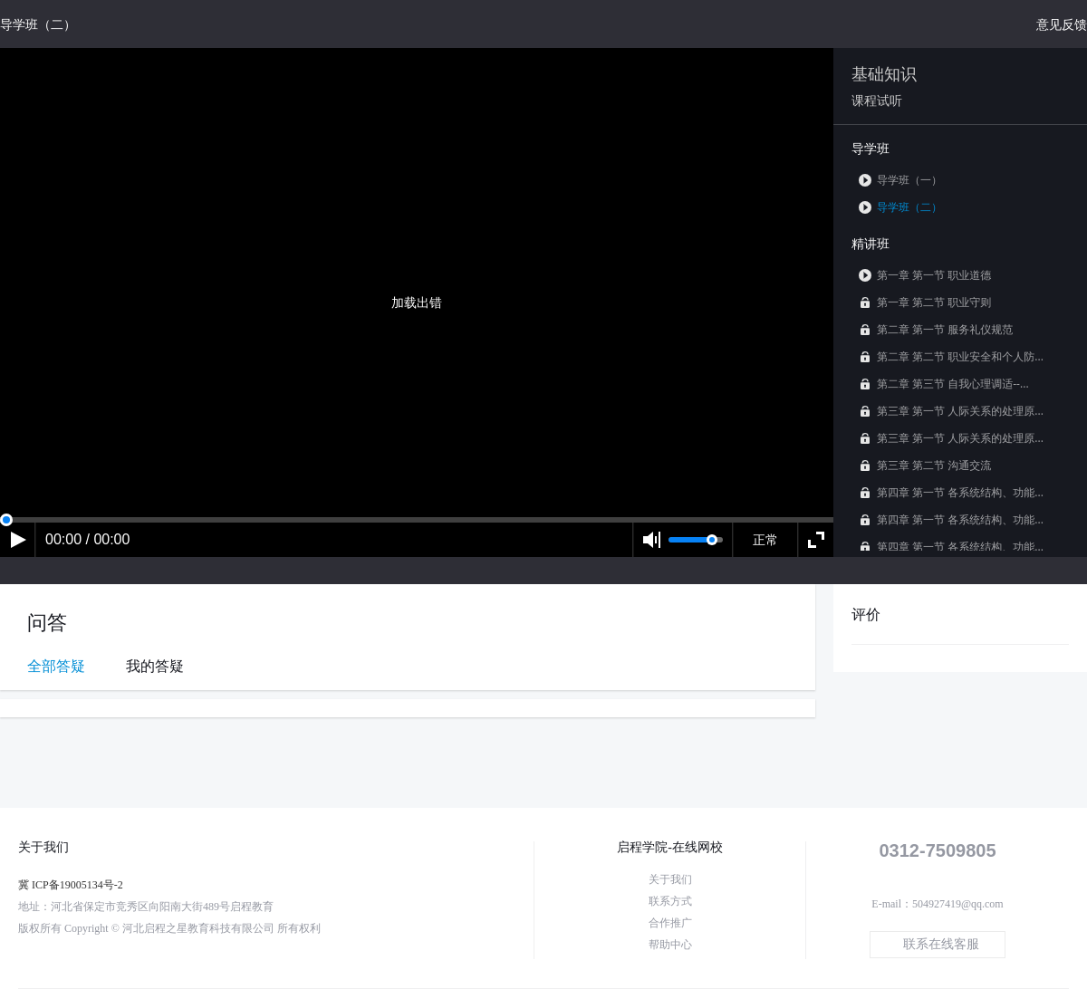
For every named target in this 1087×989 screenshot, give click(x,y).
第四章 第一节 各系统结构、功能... (951, 492)
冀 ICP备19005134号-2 (70, 885)
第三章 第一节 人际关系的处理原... (951, 410)
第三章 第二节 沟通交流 (925, 465)
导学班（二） (900, 207)
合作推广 (670, 923)
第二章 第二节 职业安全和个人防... (951, 356)
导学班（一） (900, 179)
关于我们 (670, 879)
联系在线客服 (941, 944)
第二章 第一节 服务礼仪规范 (936, 329)
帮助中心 (670, 944)
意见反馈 (1061, 24)
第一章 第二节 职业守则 (925, 302)
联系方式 (670, 901)
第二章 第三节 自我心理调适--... (944, 383)
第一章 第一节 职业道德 (925, 275)
